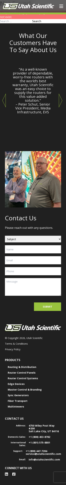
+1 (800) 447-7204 (36, 451)
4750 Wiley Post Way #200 (42, 427)
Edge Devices (16, 384)
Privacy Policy (12, 349)
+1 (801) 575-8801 (39, 442)
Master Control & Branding (25, 389)
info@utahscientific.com (44, 459)
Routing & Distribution (22, 367)
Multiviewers (16, 406)
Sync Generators (18, 395)
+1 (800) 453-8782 (39, 437)
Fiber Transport (17, 401)
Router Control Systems (23, 378)
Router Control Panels (22, 372)
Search (36, 21)
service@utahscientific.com (43, 454)
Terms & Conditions (16, 343)
